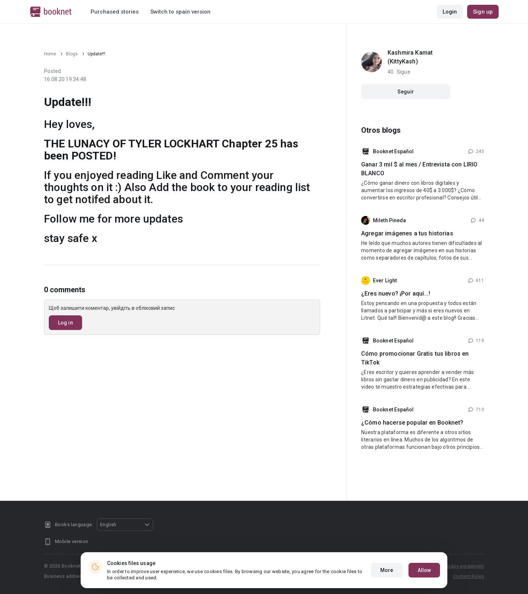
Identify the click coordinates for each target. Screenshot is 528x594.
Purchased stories (115, 11)
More (386, 570)
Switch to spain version (180, 11)
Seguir (405, 92)
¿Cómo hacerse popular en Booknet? (412, 422)
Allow (424, 570)
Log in (65, 323)
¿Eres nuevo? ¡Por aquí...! (395, 293)
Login (450, 11)
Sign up (483, 11)
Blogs (72, 53)
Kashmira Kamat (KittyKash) (410, 57)
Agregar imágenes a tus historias (407, 233)
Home (50, 53)
